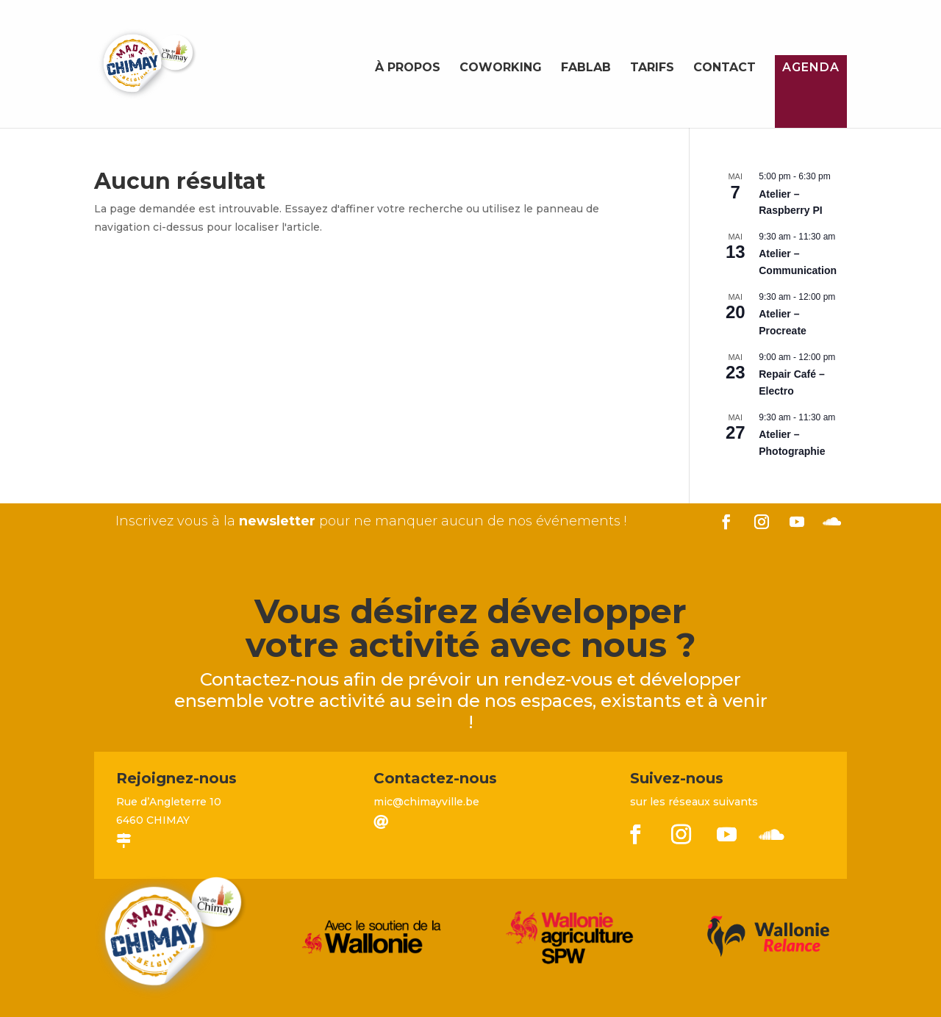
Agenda (811, 67)
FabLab (586, 68)
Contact (724, 68)
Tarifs (652, 68)
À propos (407, 68)
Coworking (500, 68)
